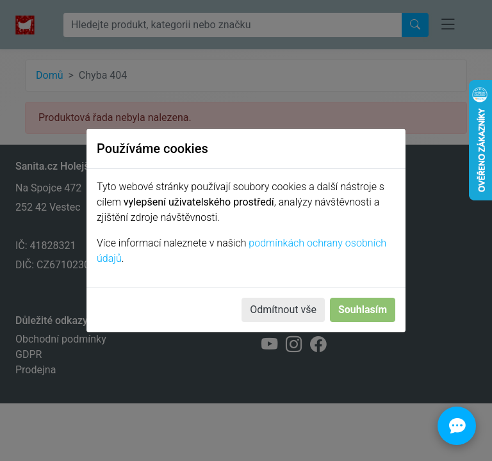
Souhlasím (362, 309)
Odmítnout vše (283, 309)
